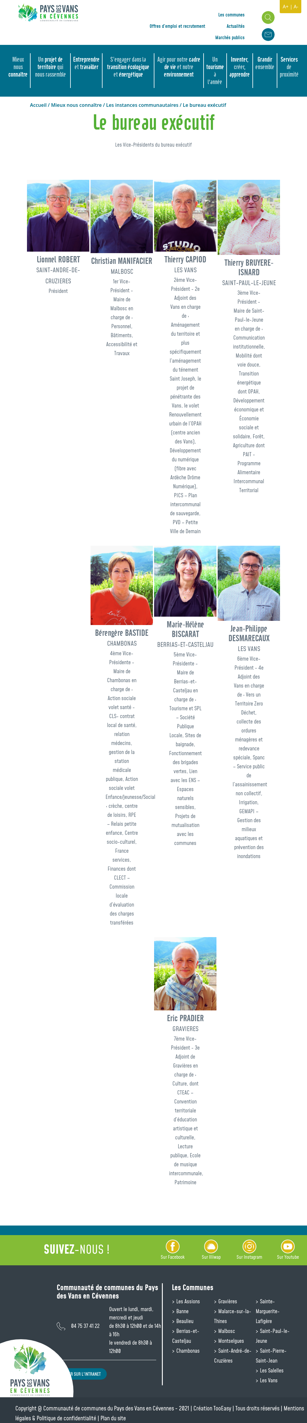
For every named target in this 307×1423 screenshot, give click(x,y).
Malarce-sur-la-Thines (232, 1316)
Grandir (264, 63)
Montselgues (230, 1340)
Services (289, 67)
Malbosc (226, 1331)
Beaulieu (184, 1321)
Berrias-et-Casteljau (185, 1336)
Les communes (231, 15)
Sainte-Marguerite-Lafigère (268, 1311)
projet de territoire (50, 67)
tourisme (215, 71)
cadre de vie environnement (178, 67)
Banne (182, 1311)
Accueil (38, 105)
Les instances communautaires (142, 105)
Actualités (236, 26)
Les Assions (187, 1301)
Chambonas (187, 1350)
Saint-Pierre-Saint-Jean (271, 1355)
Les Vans (268, 1380)
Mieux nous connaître (76, 105)
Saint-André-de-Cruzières (233, 1355)
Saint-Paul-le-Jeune (273, 1336)
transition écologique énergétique (128, 67)
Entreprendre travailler (86, 63)
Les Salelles (271, 1370)
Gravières (227, 1301)
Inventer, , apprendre (239, 67)
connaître (18, 67)
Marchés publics (230, 37)
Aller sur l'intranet (82, 1374)
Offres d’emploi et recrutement (177, 26)
